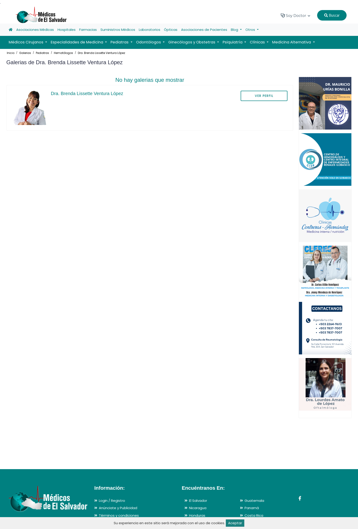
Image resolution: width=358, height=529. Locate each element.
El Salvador (198, 500)
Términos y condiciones (119, 515)
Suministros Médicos (117, 29)
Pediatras (42, 53)
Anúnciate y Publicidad (118, 507)
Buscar (332, 15)
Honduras (197, 515)
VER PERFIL (264, 95)
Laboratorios (149, 29)
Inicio (10, 53)
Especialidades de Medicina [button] (77, 42)
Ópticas (170, 29)
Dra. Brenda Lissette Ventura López (101, 53)
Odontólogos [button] (149, 42)
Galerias (25, 53)
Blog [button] (235, 29)
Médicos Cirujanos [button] (26, 42)
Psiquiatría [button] (233, 42)
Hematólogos (63, 53)
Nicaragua (197, 507)
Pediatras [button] (120, 42)
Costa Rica (254, 515)
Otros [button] (250, 29)
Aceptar (235, 523)
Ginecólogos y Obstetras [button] (192, 42)
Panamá (252, 507)
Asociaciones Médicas (35, 29)
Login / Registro (112, 500)
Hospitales (67, 29)
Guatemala (254, 500)
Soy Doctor (295, 15)
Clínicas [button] (258, 42)
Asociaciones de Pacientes (204, 29)
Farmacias (88, 29)
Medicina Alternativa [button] (292, 42)
